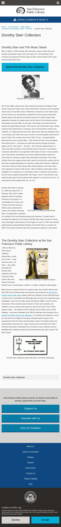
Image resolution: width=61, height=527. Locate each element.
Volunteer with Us (30, 418)
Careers (30, 463)
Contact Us (30, 473)
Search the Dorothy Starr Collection (25, 66)
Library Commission (30, 452)
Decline (16, 519)
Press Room (30, 468)
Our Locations (13, 27)
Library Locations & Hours (31, 19)
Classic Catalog (30, 479)
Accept (45, 519)
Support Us (30, 408)
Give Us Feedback (30, 428)
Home (4, 27)
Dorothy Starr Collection (14, 377)
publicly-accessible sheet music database (17, 315)
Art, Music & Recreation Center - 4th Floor (17, 29)
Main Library (25, 27)
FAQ (30, 484)
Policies (30, 457)
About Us (30, 446)
